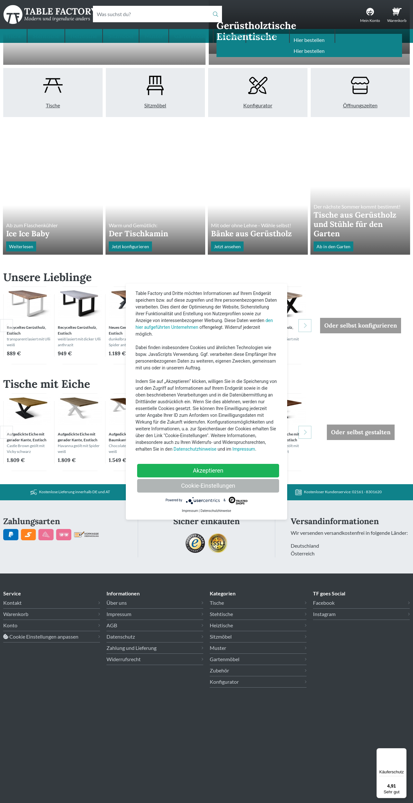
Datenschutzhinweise (195, 449)
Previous (6, 415)
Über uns (116, 692)
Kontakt (12, 692)
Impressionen (312, 35)
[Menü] (403, 752)
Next (304, 415)
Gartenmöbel (191, 35)
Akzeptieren (208, 470)
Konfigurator (267, 35)
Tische (13, 35)
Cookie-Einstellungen (208, 485)
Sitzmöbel (121, 35)
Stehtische (46, 35)
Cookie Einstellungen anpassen (40, 726)
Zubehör (229, 35)
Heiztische (83, 35)
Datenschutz (120, 726)
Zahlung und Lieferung (131, 737)
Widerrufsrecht (123, 749)
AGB (111, 715)
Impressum (118, 703)
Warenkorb (15, 703)
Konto (10, 715)
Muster (154, 35)
